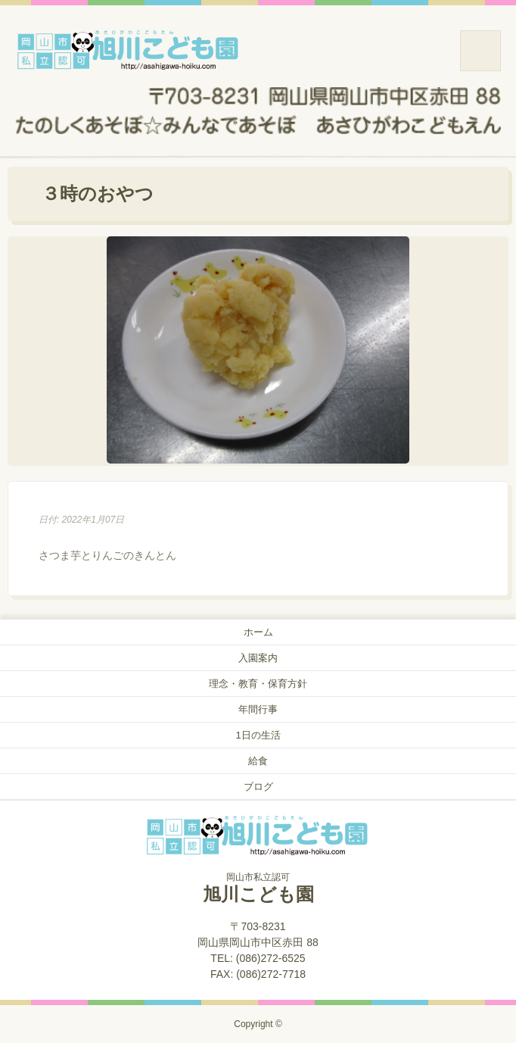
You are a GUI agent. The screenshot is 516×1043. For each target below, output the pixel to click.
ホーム (258, 632)
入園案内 (258, 658)
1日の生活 (257, 735)
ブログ (258, 786)
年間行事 (258, 709)
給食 (258, 761)
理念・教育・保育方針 (258, 683)
